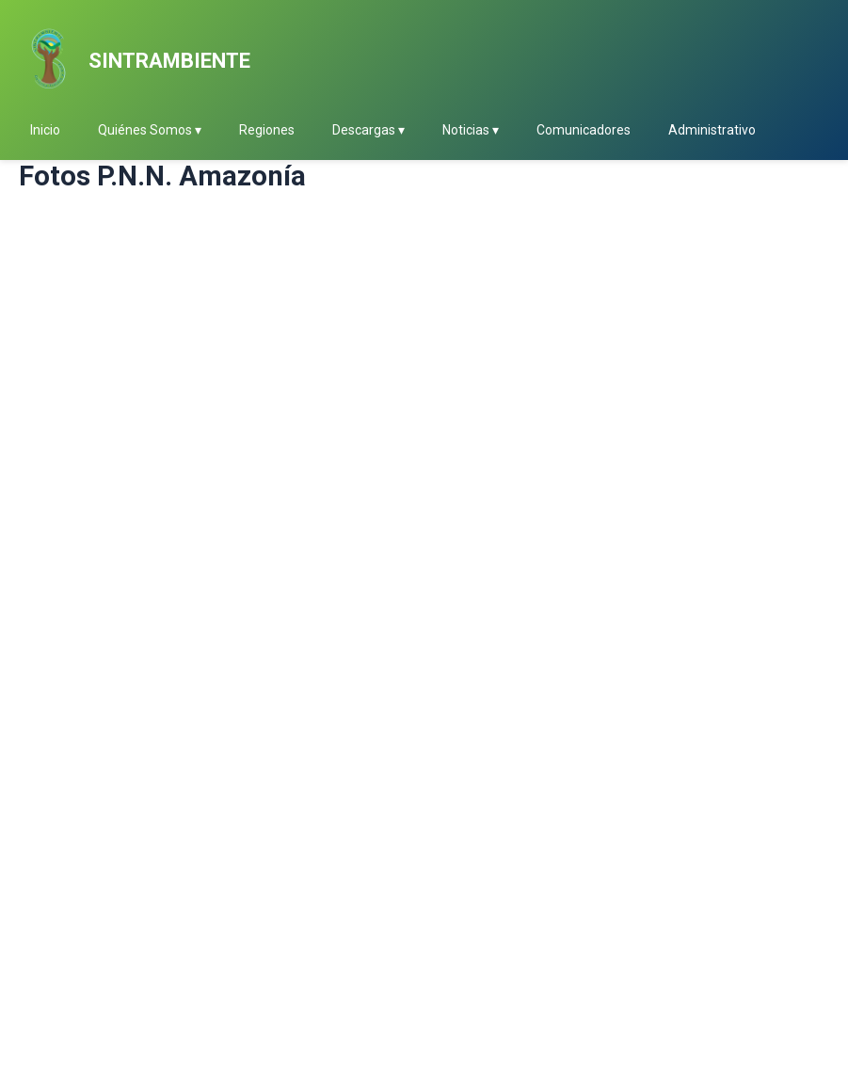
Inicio (45, 129)
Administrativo (712, 129)
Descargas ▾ (368, 129)
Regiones (267, 129)
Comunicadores (583, 129)
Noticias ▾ (470, 129)
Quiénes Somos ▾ (149, 129)
